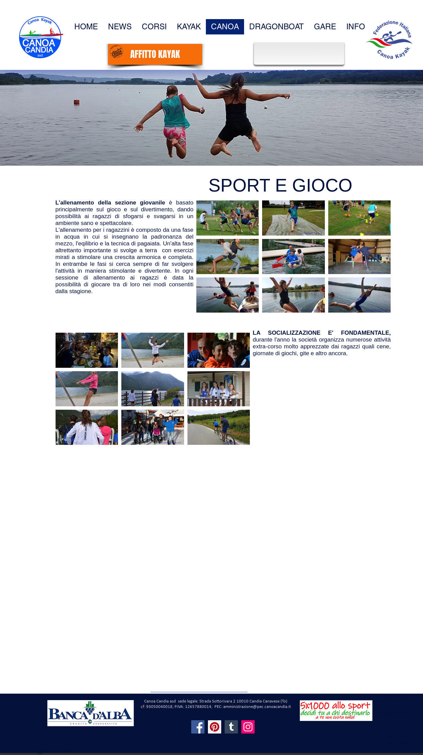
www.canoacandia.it (396, 713)
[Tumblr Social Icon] (231, 727)
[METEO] (300, 53)
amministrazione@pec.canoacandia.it (257, 707)
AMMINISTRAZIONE (396, 696)
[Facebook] (198, 727)
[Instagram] (248, 727)
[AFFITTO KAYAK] (155, 54)
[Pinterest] (214, 727)
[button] (355, 26)
